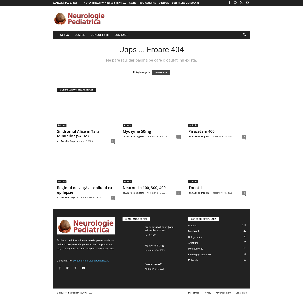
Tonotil (195, 187)
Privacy (207, 292)
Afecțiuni (193, 242)
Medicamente (195, 248)
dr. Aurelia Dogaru (67, 141)
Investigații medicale (199, 254)
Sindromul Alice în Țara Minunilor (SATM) (78, 134)
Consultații (100, 35)
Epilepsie (164, 2)
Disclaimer (193, 292)
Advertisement (223, 292)
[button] (244, 35)
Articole (62, 125)
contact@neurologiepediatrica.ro (91, 260)
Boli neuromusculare (185, 2)
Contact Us (241, 292)
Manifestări (194, 231)
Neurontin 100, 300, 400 (144, 187)
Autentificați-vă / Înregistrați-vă (105, 2)
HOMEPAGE (161, 72)
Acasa (64, 35)
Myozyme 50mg (137, 131)
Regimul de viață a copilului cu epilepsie (84, 190)
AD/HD (132, 2)
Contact (121, 35)
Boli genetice (148, 2)
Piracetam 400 (201, 131)
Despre (80, 35)
